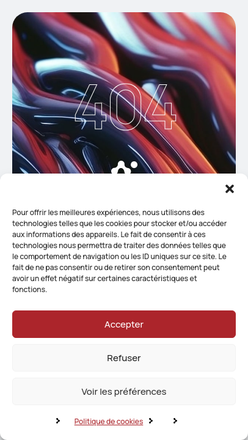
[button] (230, 189)
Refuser (123, 357)
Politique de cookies (109, 421)
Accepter (124, 324)
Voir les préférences (123, 391)
